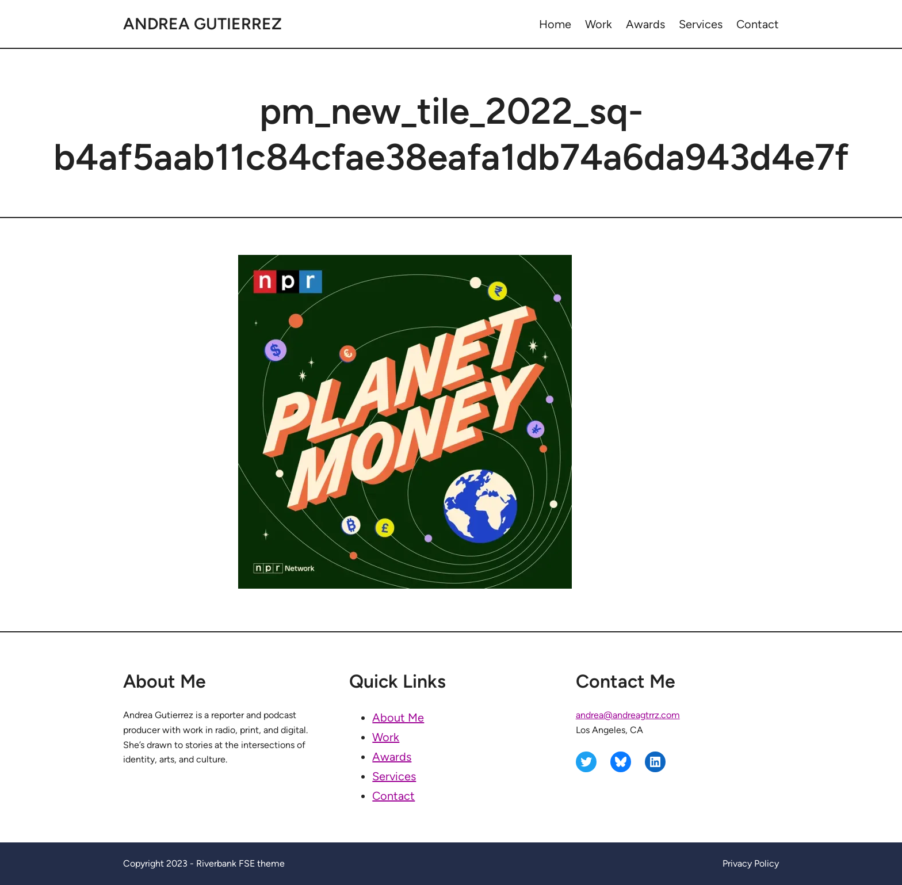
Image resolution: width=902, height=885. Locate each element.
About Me (398, 717)
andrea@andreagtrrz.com (628, 714)
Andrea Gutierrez (202, 23)
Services (394, 776)
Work (385, 737)
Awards (391, 757)
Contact (393, 796)
